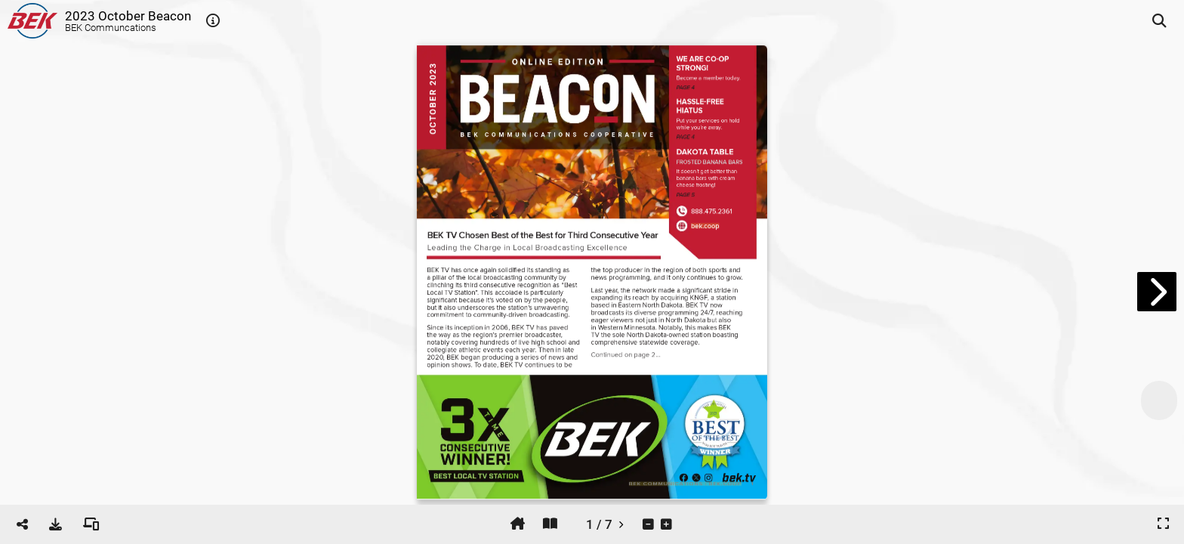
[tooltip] (213, 21)
